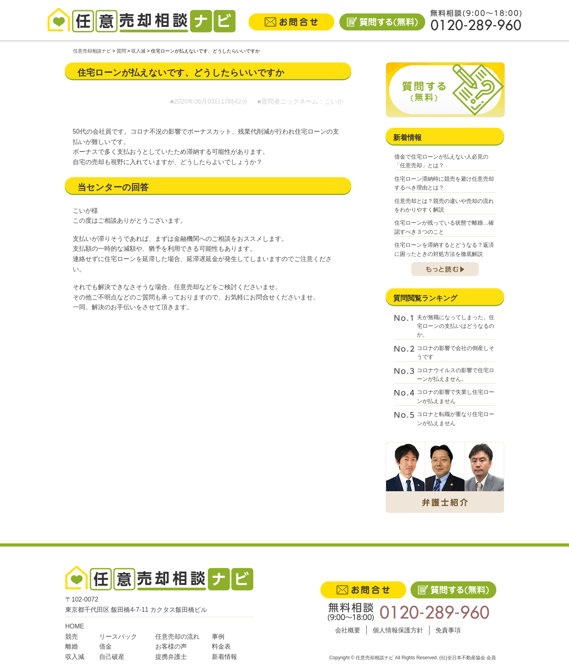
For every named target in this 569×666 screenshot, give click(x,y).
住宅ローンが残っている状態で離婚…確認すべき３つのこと (444, 227)
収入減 (74, 656)
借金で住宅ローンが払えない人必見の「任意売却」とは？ (441, 160)
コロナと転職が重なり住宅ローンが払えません (455, 418)
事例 (218, 636)
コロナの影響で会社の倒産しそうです (455, 352)
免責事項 (448, 630)
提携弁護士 (171, 656)
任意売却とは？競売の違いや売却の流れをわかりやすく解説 (444, 205)
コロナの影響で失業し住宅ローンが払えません (455, 396)
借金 (105, 646)
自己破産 (111, 656)
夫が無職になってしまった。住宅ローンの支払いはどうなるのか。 (455, 326)
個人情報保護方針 (398, 630)
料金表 (221, 646)
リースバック (118, 636)
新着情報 (224, 656)
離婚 (71, 646)
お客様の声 (171, 646)
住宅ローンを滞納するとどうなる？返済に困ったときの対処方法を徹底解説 (444, 249)
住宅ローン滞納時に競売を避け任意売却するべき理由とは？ (444, 183)
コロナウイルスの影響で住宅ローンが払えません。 (455, 374)
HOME (74, 626)
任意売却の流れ (177, 636)
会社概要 (347, 630)
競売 (71, 636)
